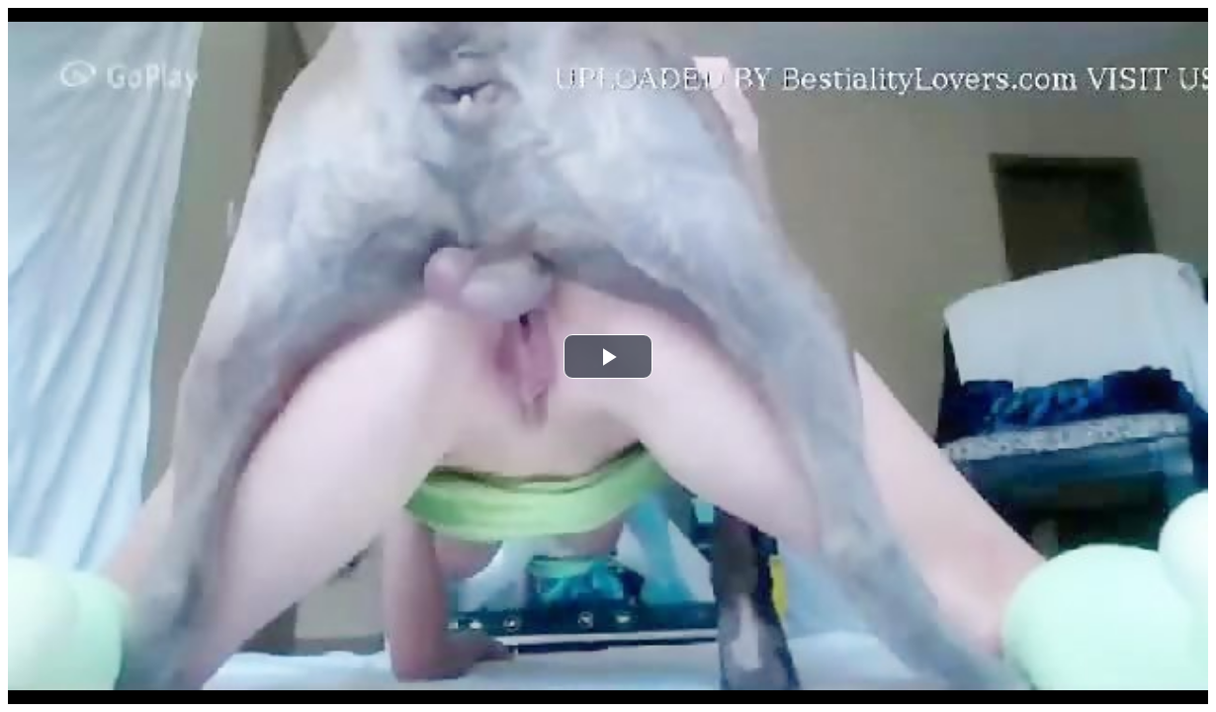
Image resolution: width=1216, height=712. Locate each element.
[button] (608, 356)
